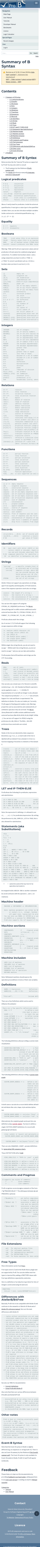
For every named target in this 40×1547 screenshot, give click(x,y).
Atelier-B (11, 172)
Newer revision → (12, 82)
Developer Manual (9, 24)
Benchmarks (7, 27)
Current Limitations (11, 1379)
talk (7, 74)
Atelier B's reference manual (10, 1302)
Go (31, 53)
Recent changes (8, 41)
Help (37, 56)
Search (36, 53)
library (30, 604)
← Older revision (15, 79)
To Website (10, 1510)
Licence (5, 31)
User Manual (7, 17)
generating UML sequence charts (14, 1142)
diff (7, 79)
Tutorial (8, 1482)
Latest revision (27, 79)
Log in (5, 47)
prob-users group (11, 1472)
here (23, 1258)
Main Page (7, 14)
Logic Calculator (8, 34)
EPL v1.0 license (25, 1526)
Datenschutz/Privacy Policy (24, 1510)
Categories (5, 1480)
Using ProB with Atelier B (13, 1381)
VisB (21, 1145)
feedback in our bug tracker (17, 1469)
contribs (12, 74)
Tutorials (6, 21)
